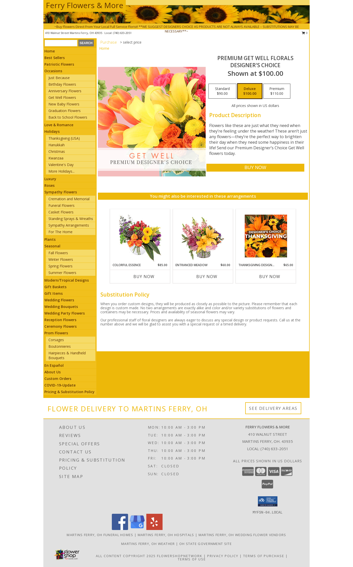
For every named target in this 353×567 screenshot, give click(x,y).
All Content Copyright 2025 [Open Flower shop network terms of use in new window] (126, 556)
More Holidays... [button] (61, 171)
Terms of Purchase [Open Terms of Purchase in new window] (263, 556)
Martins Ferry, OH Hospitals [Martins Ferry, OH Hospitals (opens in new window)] (166, 535)
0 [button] (305, 33)
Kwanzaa (55, 158)
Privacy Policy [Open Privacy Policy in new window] (222, 556)
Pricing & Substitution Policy (69, 391)
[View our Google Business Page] (137, 528)
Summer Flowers (62, 272)
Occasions (53, 70)
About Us (52, 372)
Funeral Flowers (61, 205)
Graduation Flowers (64, 110)
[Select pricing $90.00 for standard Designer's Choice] (222, 91)
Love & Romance (58, 124)
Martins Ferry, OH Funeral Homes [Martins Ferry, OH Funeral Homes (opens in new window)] (100, 535)
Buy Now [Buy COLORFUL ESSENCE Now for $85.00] (143, 276)
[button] (267, 501)
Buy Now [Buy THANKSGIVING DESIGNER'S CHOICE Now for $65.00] (269, 276)
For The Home (60, 231)
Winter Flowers (60, 259)
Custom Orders (57, 378)
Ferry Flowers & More (84, 5)
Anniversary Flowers (64, 90)
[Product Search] (61, 43)
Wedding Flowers (59, 300)
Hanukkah (56, 144)
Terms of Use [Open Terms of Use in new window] (192, 559)
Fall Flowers (58, 252)
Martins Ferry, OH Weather (148, 543)
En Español (54, 365)
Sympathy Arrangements (68, 225)
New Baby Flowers (63, 104)
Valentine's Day (61, 164)
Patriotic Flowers (59, 64)
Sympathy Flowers (60, 192)
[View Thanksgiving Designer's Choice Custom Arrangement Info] (266, 236)
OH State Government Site (205, 543)
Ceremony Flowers (60, 326)
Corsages (56, 339)
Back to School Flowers (67, 117)
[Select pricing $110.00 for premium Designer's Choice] (276, 91)
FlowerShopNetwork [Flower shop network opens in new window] (179, 556)
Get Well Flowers (62, 97)
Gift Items (53, 293)
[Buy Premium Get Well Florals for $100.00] (255, 168)
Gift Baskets (55, 286)
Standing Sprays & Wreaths (70, 218)
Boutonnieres (59, 346)
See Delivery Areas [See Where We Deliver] (273, 408)
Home (49, 51)
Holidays (52, 131)
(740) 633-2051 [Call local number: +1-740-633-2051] (274, 448)
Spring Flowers (60, 266)
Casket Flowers (61, 212)
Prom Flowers (56, 333)
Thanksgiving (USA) (64, 138)
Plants (50, 239)
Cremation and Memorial (69, 198)
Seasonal (52, 246)
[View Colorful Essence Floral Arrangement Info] (140, 236)
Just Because (59, 77)
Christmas (56, 151)
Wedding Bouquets (61, 306)
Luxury (50, 178)
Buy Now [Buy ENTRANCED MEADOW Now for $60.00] (206, 276)
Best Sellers (54, 57)
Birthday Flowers (62, 84)
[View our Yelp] (154, 528)
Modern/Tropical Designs (66, 280)
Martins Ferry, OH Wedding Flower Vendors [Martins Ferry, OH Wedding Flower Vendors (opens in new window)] (242, 535)
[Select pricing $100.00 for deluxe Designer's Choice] (250, 91)
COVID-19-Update (60, 385)
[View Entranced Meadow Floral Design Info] (203, 236)
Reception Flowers (60, 319)
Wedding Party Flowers (64, 313)
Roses (49, 185)
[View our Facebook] (120, 528)
